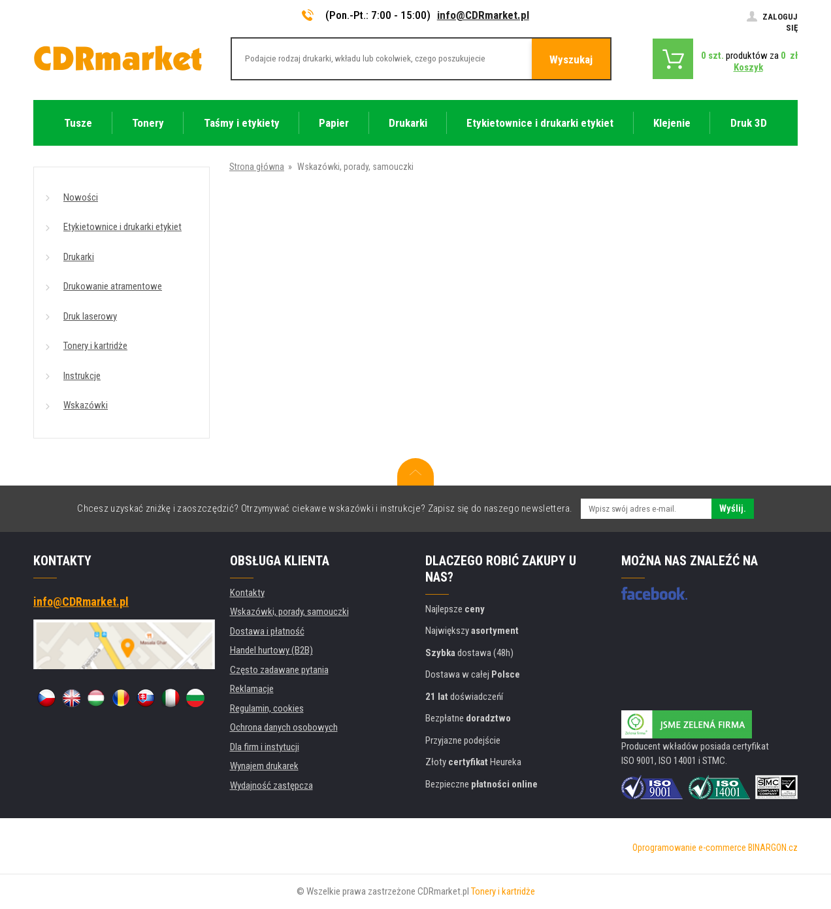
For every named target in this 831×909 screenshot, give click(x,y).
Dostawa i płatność (267, 631)
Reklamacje (252, 689)
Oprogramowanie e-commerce (689, 847)
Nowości (80, 197)
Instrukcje (82, 376)
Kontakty (247, 593)
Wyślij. (732, 508)
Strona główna (256, 166)
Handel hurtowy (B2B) (271, 650)
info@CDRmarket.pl (483, 15)
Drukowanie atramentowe (112, 286)
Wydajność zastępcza (271, 785)
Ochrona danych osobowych (284, 727)
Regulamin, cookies (267, 708)
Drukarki (78, 257)
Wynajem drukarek (264, 766)
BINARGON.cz (773, 847)
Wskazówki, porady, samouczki (289, 612)
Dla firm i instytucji (264, 747)
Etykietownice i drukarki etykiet (122, 227)
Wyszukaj (571, 59)
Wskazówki (85, 405)
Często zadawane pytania (279, 670)
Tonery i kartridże (95, 346)
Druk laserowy (90, 316)
